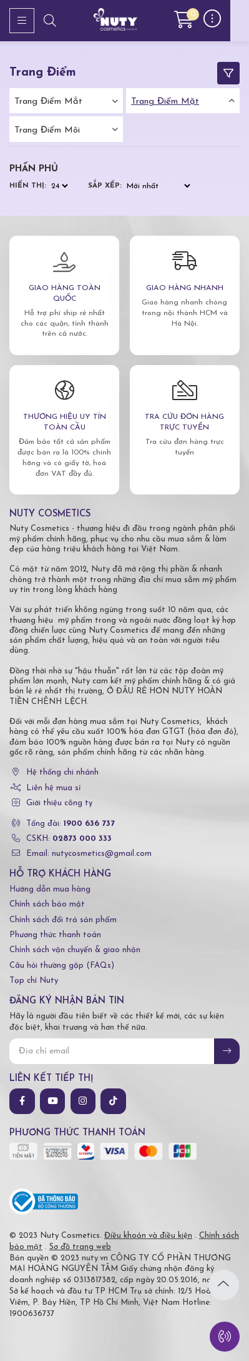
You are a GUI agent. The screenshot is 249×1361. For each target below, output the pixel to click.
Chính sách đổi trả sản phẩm (63, 920)
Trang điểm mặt (165, 101)
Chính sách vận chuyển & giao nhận (74, 950)
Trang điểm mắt (48, 101)
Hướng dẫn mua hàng (49, 889)
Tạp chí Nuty (33, 981)
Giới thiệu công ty (59, 803)
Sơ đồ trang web (80, 1247)
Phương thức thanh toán (55, 935)
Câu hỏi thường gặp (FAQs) (61, 966)
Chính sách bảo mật (47, 904)
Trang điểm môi (47, 130)
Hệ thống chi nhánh (62, 772)
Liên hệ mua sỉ (53, 788)
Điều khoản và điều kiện (148, 1236)
